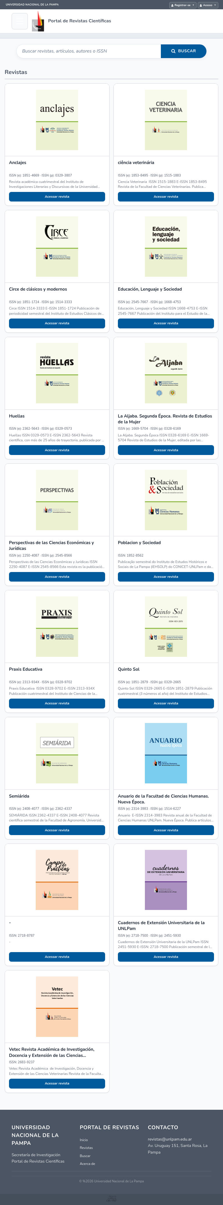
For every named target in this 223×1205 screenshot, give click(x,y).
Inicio (84, 1140)
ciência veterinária (136, 163)
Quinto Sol (128, 669)
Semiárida (19, 796)
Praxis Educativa (25, 669)
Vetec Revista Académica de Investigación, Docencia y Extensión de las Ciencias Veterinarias (51, 1055)
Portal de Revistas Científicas (79, 21)
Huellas (17, 416)
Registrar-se (182, 5)
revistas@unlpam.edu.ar (170, 1139)
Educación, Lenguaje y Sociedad (150, 289)
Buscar (187, 51)
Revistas (86, 1147)
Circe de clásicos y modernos (38, 289)
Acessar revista (57, 196)
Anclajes (17, 163)
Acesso (207, 5)
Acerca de (87, 1163)
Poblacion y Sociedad (139, 543)
